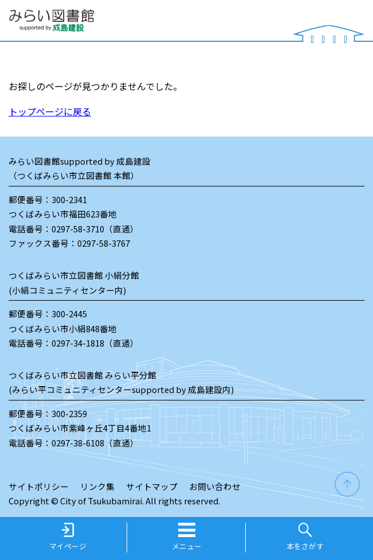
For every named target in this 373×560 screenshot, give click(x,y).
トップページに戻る (50, 111)
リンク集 (97, 486)
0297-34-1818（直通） (95, 343)
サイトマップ (152, 486)
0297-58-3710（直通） (95, 229)
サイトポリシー (39, 486)
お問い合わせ (215, 486)
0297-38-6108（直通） (95, 443)
